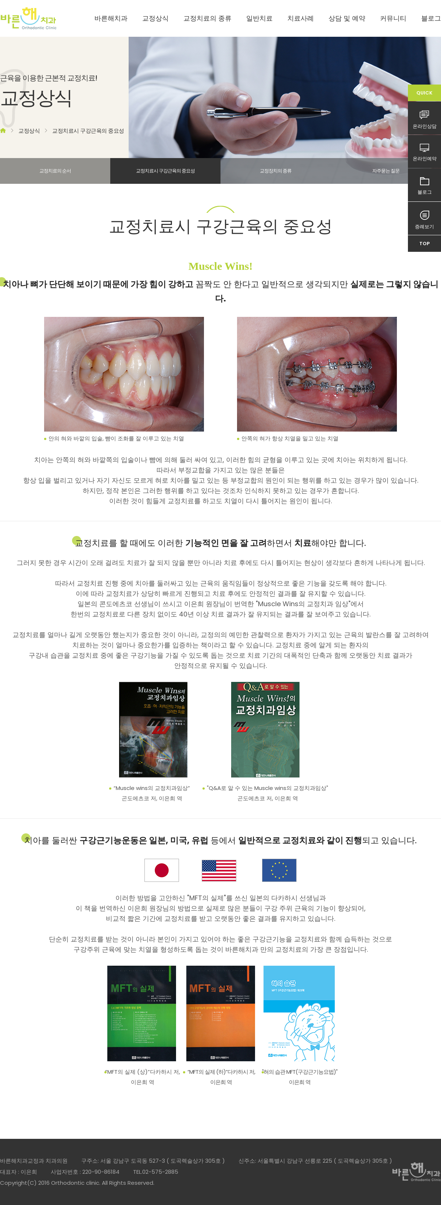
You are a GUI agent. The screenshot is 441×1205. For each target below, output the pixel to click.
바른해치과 (111, 18)
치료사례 (300, 18)
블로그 (431, 18)
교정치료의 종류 (207, 18)
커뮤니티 (393, 18)
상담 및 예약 (347, 18)
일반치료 (259, 18)
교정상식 (155, 18)
